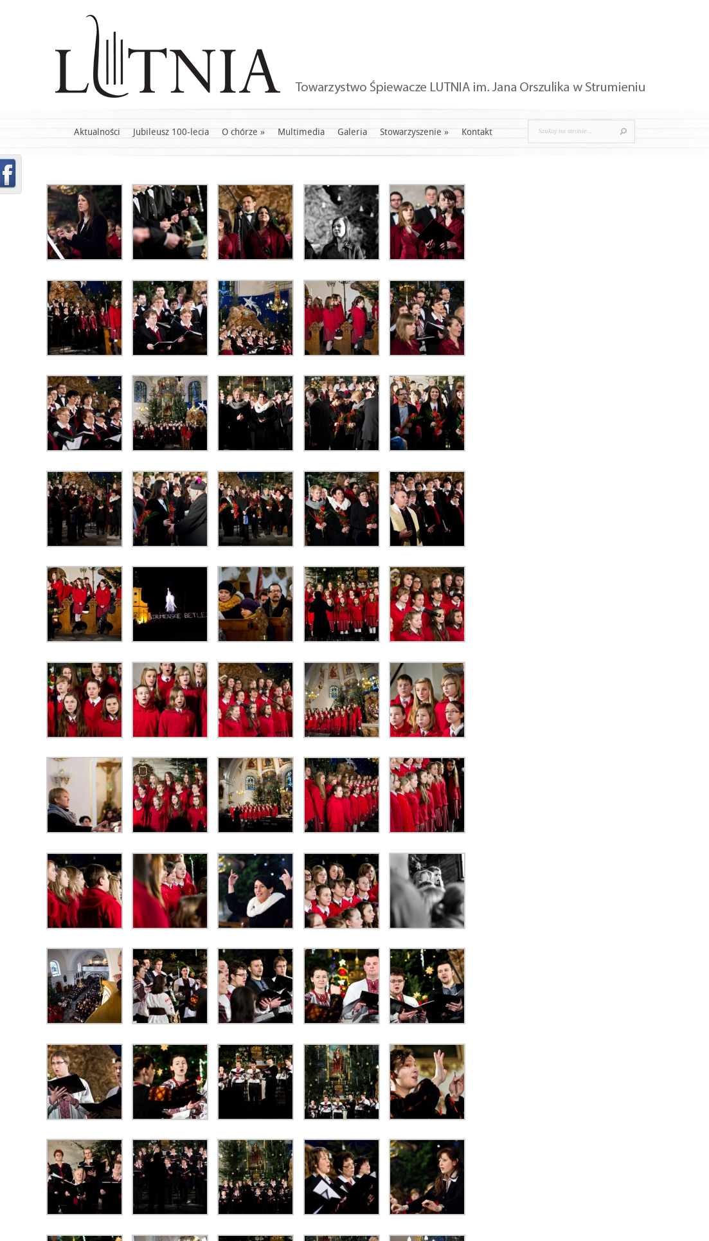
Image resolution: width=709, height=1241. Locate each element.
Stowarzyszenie (414, 132)
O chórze (243, 132)
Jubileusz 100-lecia (171, 132)
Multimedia (301, 132)
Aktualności (97, 132)
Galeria (352, 132)
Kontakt (477, 132)
